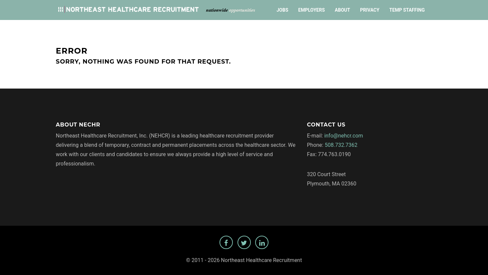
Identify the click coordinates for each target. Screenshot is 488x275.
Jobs (282, 10)
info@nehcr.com (343, 136)
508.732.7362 (341, 145)
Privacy (369, 10)
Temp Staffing (407, 10)
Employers (311, 10)
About (342, 10)
